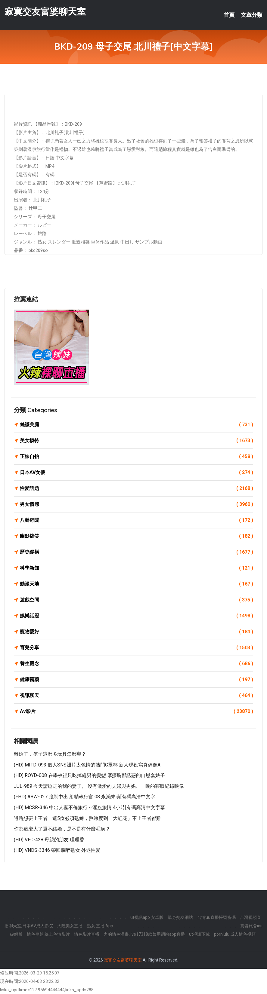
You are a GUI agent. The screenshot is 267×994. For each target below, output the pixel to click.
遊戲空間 (136, 600)
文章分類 (251, 15)
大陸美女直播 (69, 925)
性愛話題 (136, 488)
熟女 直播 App (100, 925)
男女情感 (136, 504)
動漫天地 (136, 584)
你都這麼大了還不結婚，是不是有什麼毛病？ (62, 829)
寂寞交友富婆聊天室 (45, 11)
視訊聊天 (136, 695)
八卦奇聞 (136, 520)
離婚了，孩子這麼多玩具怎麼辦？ (50, 754)
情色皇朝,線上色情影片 (48, 934)
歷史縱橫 (136, 552)
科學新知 (136, 568)
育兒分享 (136, 648)
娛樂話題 (136, 616)
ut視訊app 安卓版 (146, 917)
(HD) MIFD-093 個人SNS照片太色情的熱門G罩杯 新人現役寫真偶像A (87, 765)
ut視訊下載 (199, 934)
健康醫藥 (136, 679)
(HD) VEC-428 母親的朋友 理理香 (49, 840)
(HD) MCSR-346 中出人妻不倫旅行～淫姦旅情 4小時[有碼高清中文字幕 (89, 807)
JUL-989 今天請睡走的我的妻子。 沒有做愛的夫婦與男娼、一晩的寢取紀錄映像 (99, 786)
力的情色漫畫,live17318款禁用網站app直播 (144, 934)
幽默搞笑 (136, 536)
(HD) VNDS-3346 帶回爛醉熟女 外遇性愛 (57, 850)
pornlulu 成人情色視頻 (235, 934)
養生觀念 (136, 663)
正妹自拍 (136, 456)
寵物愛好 (136, 632)
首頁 (229, 15)
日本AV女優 (136, 472)
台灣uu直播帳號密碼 (216, 917)
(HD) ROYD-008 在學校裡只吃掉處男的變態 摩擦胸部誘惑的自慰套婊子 (89, 775)
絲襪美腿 (136, 425)
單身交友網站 (180, 917)
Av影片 (136, 711)
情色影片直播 (86, 934)
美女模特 (136, 440)
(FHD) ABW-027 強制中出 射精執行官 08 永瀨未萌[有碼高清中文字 (84, 797)
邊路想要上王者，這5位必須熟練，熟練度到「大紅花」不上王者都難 (87, 818)
